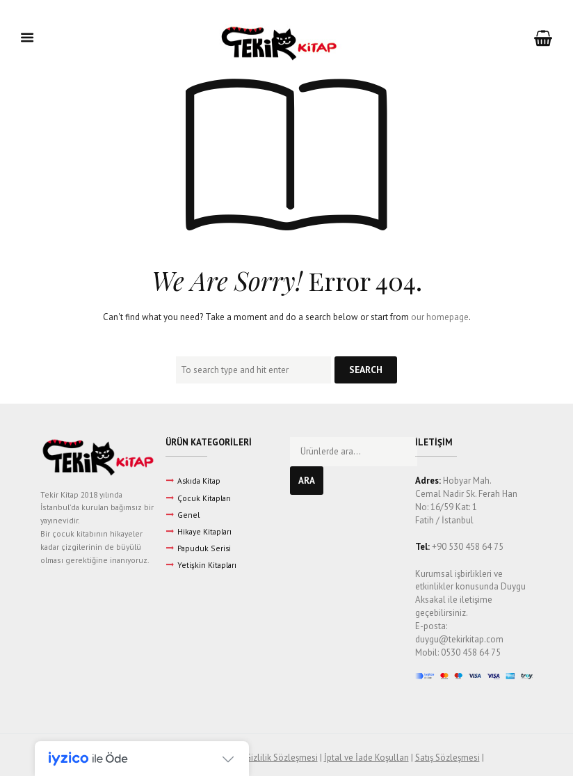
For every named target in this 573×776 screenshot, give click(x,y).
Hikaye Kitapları (204, 531)
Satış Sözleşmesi (447, 757)
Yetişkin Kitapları (206, 565)
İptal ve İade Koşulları (366, 757)
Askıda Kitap (198, 480)
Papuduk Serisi (204, 548)
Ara (306, 480)
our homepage (440, 317)
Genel (188, 514)
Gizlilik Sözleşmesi (281, 757)
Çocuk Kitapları (204, 498)
